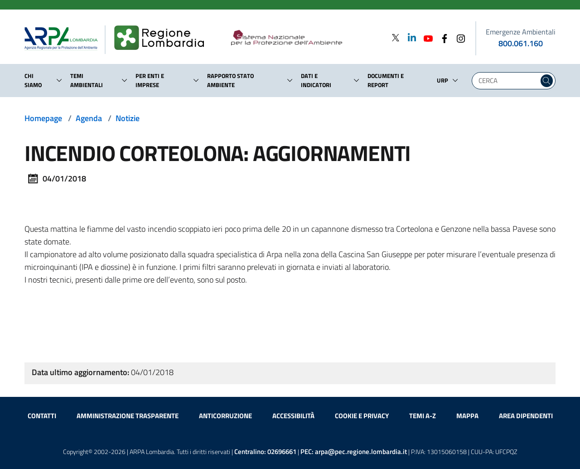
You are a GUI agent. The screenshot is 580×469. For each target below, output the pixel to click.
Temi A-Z (422, 415)
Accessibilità (293, 415)
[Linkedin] (409, 37)
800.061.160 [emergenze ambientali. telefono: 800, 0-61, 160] (520, 43)
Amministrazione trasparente (128, 415)
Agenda (89, 118)
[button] (59, 80)
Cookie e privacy (362, 415)
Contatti (42, 415)
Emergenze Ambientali (521, 31)
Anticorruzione (225, 415)
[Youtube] (425, 37)
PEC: (353, 451)
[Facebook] (442, 37)
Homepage (43, 118)
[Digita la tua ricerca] (507, 81)
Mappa (467, 415)
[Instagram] (458, 37)
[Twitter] (395, 37)
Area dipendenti (526, 415)
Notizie (128, 118)
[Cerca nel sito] (547, 80)
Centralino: (265, 451)
